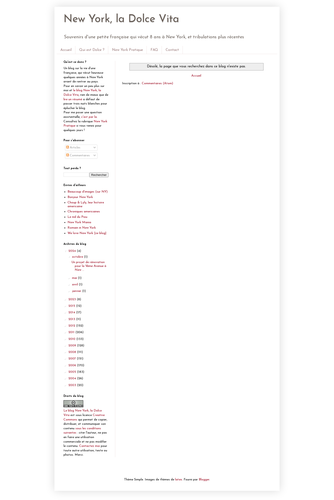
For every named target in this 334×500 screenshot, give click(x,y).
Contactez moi (89, 446)
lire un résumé (72, 99)
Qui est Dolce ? (91, 50)
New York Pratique (127, 50)
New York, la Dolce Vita (121, 19)
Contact (172, 50)
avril (75, 284)
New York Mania (79, 222)
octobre (78, 257)
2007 (72, 358)
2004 (72, 378)
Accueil (66, 50)
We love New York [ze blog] (87, 233)
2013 (72, 319)
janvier (77, 291)
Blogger (204, 479)
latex (178, 479)
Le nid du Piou (77, 217)
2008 (72, 352)
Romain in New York (82, 228)
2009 (72, 345)
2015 (72, 306)
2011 (71, 332)
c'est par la (89, 117)
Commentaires (78, 155)
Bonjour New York (80, 197)
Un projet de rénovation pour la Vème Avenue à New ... (88, 266)
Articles (73, 147)
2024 (72, 251)
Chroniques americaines (84, 211)
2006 (72, 365)
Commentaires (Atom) (157, 83)
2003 (72, 385)
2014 (72, 312)
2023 (72, 299)
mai (75, 278)
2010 (72, 339)
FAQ (154, 50)
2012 (72, 325)
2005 (72, 372)
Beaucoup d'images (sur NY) (88, 191)
